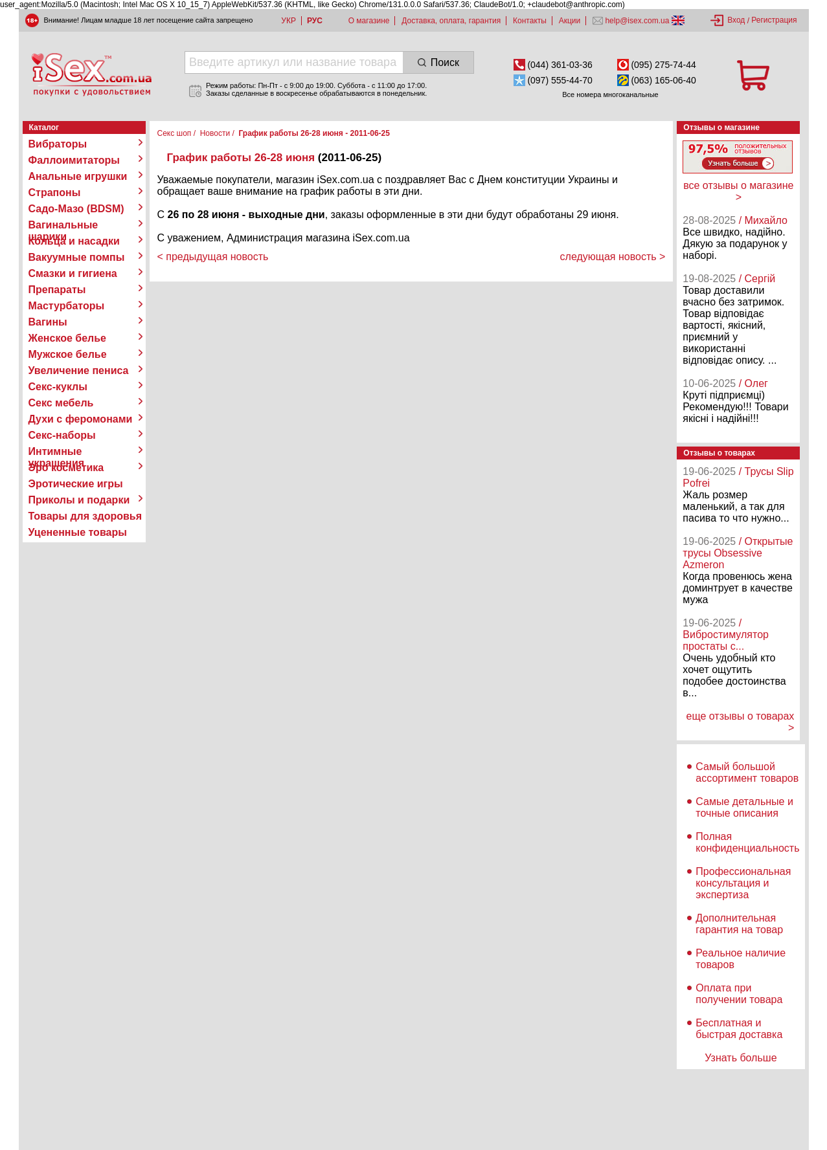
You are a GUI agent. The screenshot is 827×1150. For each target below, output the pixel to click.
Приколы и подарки (79, 499)
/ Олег (753, 383)
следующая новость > (613, 256)
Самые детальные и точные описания (744, 807)
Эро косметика (66, 467)
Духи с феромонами (80, 419)
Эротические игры (75, 483)
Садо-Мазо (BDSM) (76, 208)
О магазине (369, 20)
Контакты (530, 20)
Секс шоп (174, 133)
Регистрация (774, 20)
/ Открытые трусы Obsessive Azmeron (738, 553)
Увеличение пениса (78, 370)
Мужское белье (67, 354)
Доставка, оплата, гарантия (451, 20)
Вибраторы (57, 143)
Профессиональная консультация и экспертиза (743, 883)
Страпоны (54, 192)
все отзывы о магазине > (738, 191)
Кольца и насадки (74, 241)
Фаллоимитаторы (74, 160)
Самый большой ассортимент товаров (747, 772)
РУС (315, 20)
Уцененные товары (77, 532)
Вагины (47, 321)
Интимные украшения (56, 452)
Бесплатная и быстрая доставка (739, 1028)
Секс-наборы (62, 435)
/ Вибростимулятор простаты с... (726, 634)
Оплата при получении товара (739, 993)
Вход (736, 20)
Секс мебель (61, 402)
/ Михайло (763, 220)
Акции (570, 20)
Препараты (57, 289)
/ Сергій (757, 278)
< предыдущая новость (213, 256)
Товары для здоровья (85, 516)
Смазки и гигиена (72, 273)
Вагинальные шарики (63, 225)
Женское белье (67, 338)
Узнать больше (740, 1057)
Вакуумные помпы (76, 257)
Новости (215, 133)
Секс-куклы (57, 386)
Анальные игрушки (78, 176)
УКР (288, 20)
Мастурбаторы (66, 305)
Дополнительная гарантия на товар (739, 923)
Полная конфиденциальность (747, 842)
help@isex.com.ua (637, 20)
